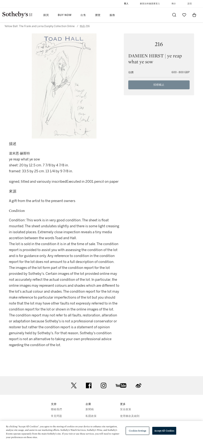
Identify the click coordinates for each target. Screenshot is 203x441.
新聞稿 (90, 409)
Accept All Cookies (164, 430)
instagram (103, 385)
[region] (101, 431)
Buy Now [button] (65, 15)
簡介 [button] (174, 3)
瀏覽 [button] (98, 15)
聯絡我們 (56, 409)
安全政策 (125, 409)
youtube (121, 385)
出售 (83, 15)
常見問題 (56, 416)
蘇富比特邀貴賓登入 (150, 3)
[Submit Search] (174, 15)
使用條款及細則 (130, 416)
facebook (88, 385)
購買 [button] (46, 15)
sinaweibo (138, 385)
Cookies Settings (137, 430)
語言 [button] (190, 3)
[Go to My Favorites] (184, 15)
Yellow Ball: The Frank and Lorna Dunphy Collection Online (39, 26)
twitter (74, 385)
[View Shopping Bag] (194, 15)
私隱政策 (91, 416)
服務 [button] (112, 15)
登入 (126, 3)
